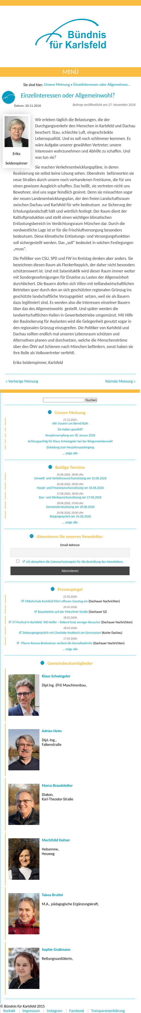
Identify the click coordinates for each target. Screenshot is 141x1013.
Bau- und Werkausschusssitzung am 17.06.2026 (70, 497)
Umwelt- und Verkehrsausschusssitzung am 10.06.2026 (70, 478)
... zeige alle (70, 453)
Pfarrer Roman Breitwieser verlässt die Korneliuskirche (56, 643)
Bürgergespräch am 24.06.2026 (70, 516)
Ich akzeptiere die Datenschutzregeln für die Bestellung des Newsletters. (75, 562)
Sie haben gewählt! (70, 429)
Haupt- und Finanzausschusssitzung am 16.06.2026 (70, 488)
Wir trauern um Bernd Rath (70, 423)
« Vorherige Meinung (21, 381)
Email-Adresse (70, 545)
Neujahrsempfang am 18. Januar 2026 (70, 435)
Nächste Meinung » (120, 381)
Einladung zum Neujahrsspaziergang (70, 447)
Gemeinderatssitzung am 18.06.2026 (70, 507)
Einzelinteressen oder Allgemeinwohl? (102, 84)
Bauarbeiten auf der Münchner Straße (63, 612)
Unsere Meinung (57, 84)
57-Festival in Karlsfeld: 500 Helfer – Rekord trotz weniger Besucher (56, 622)
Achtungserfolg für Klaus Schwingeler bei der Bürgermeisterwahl (70, 441)
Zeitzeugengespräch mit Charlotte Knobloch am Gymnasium (61, 633)
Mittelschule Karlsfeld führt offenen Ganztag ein (56, 601)
